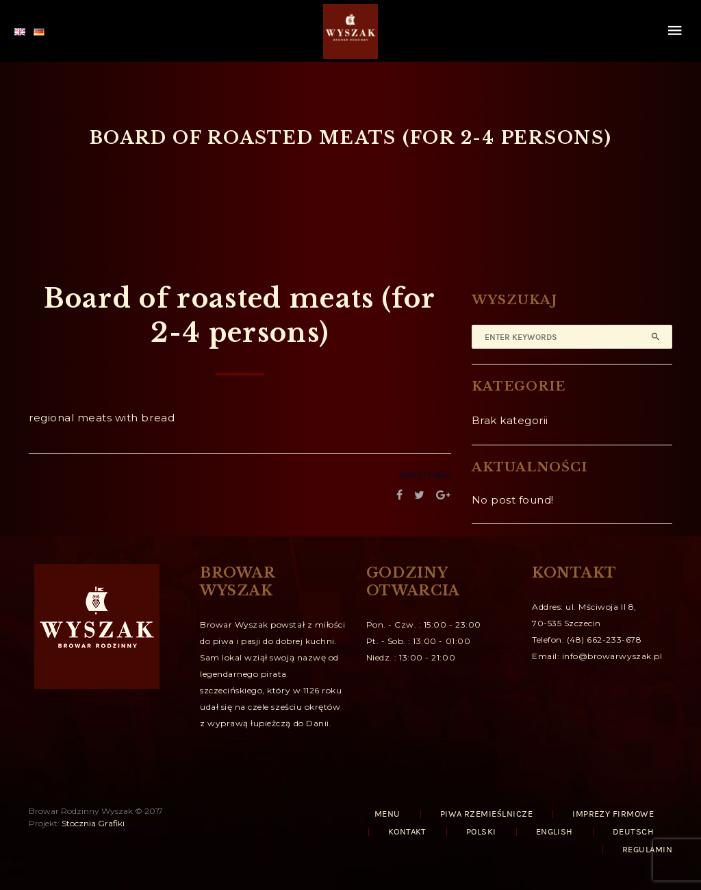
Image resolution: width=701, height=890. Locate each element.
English (554, 832)
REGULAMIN (647, 849)
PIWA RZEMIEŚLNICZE (486, 814)
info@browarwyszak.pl (612, 656)
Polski (481, 832)
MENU (387, 814)
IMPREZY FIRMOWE (613, 814)
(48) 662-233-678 (604, 639)
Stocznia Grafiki (93, 823)
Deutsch (633, 832)
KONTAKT (407, 832)
